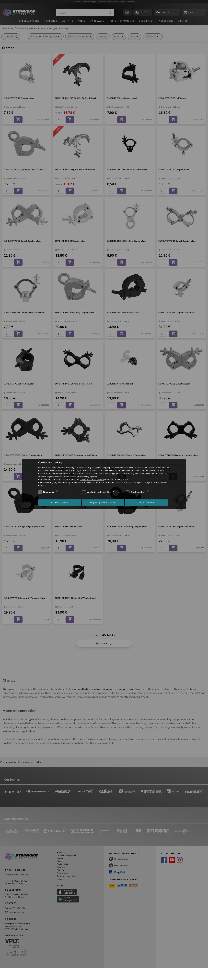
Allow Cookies (146, 502)
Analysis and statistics (99, 492)
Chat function (138, 492)
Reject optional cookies (103, 502)
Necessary (48, 492)
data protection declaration (92, 479)
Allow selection (60, 502)
